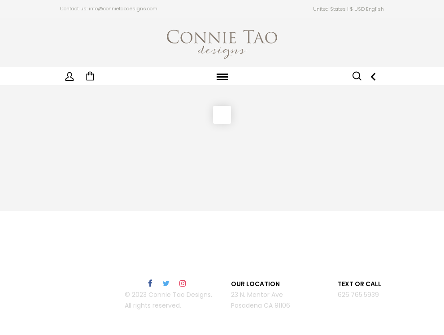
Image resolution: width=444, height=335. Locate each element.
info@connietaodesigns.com (123, 8)
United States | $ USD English (348, 9)
